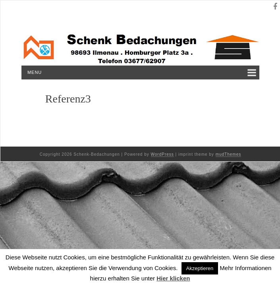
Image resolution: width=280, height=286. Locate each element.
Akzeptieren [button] (200, 268)
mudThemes (228, 154)
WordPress (162, 154)
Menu (34, 72)
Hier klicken (173, 278)
